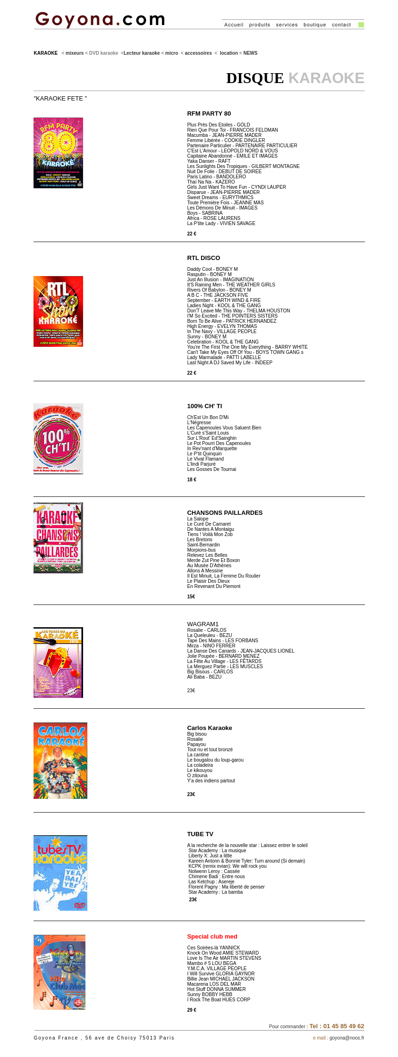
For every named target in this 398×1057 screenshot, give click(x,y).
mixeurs (75, 53)
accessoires (198, 53)
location (229, 53)
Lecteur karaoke (142, 53)
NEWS (250, 53)
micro (171, 53)
